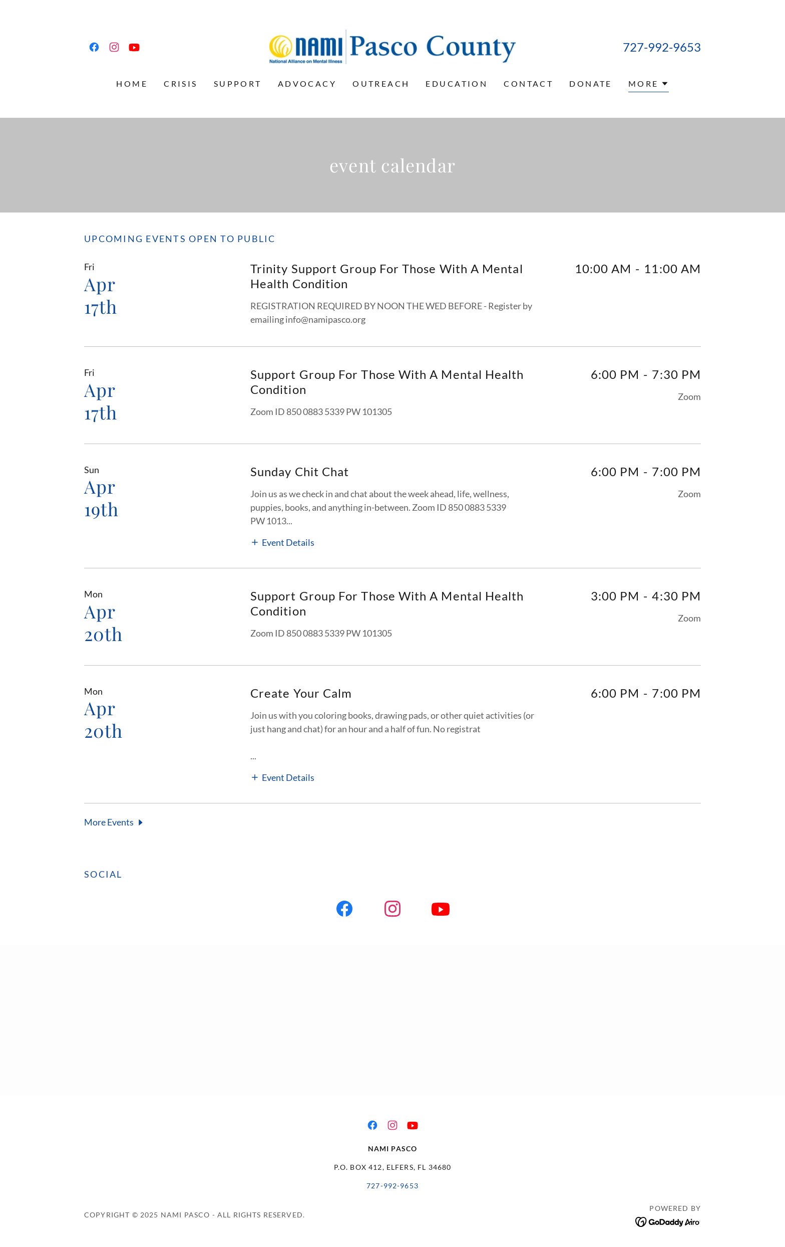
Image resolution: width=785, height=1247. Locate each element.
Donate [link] (590, 83)
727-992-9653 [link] (662, 47)
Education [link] (457, 83)
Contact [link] (528, 83)
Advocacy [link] (307, 83)
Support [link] (238, 83)
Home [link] (132, 83)
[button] (648, 85)
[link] (94, 47)
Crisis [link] (181, 83)
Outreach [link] (381, 83)
